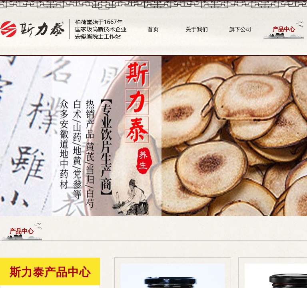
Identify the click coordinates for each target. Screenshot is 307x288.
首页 (153, 29)
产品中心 (284, 29)
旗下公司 (240, 29)
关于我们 (196, 29)
